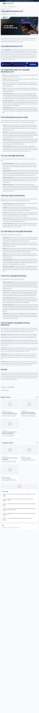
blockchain (5, 6)
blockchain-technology (10, 387)
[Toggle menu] (2, 3)
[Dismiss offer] (37, 1)
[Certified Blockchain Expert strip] (19, 64)
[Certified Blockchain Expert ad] (19, 486)
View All (37, 397)
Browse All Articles (4, 390)
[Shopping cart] (37, 3)
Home (2, 6)
